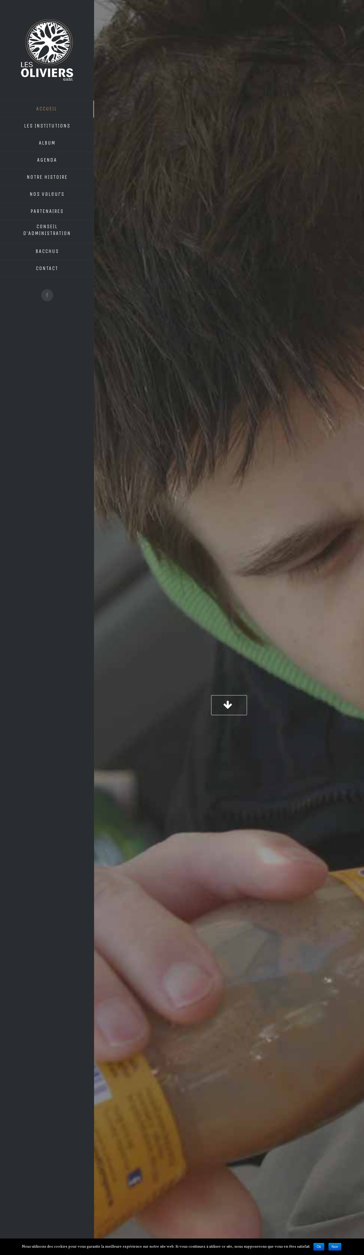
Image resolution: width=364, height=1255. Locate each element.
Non (335, 1247)
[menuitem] (47, 109)
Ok (319, 1247)
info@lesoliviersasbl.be (144, 1162)
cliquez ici (108, 970)
